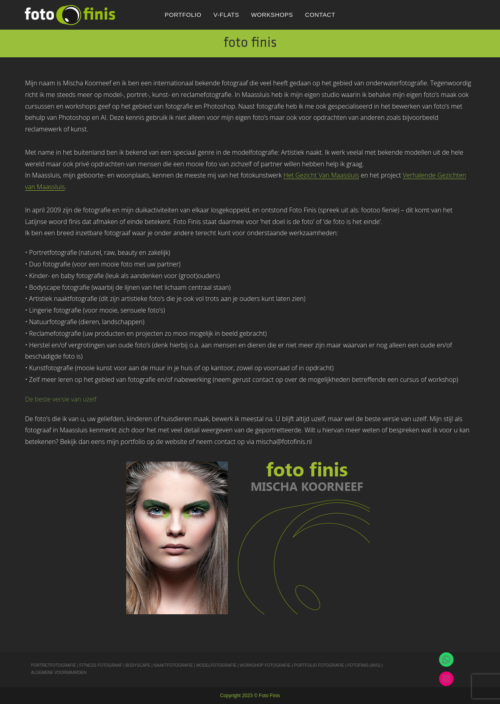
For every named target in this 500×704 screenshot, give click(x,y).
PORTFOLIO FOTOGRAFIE (319, 665)
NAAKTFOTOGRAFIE (174, 665)
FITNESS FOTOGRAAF (100, 665)
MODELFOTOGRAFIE (217, 665)
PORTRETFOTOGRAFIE (54, 665)
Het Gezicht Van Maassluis (321, 175)
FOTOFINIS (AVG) (364, 665)
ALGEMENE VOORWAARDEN (58, 672)
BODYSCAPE (137, 665)
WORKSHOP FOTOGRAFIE (265, 665)
